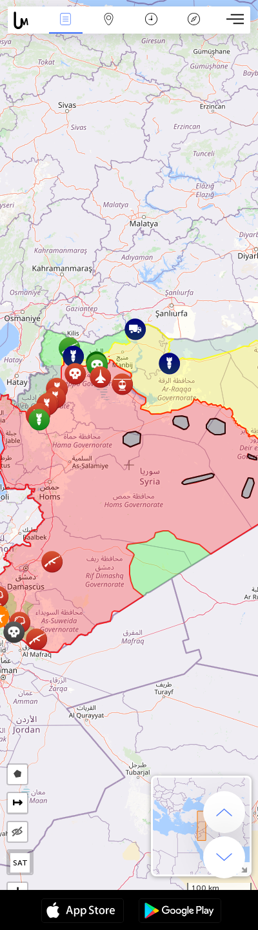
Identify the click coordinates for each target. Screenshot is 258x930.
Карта (108, 20)
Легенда (194, 20)
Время (151, 20)
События (65, 20)
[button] (39, 419)
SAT (20, 862)
